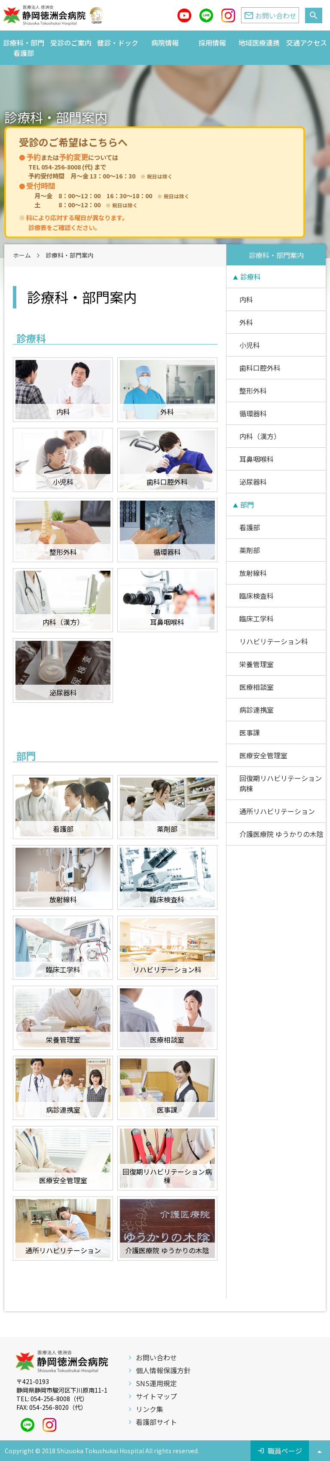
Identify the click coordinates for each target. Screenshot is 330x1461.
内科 (246, 299)
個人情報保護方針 (163, 1370)
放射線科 (253, 573)
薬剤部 (249, 550)
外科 (246, 322)
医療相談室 (256, 687)
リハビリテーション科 (273, 641)
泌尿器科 (253, 482)
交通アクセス (306, 42)
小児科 (249, 345)
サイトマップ (156, 1396)
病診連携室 (256, 709)
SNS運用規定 (156, 1383)
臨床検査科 (256, 596)
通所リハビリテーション (277, 811)
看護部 (249, 527)
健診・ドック (117, 42)
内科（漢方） (260, 436)
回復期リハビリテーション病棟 (280, 783)
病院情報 (165, 42)
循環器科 (253, 413)
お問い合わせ (156, 1357)
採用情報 (212, 42)
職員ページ (285, 1451)
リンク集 (149, 1409)
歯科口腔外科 (260, 368)
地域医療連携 (259, 42)
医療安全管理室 (263, 755)
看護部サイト (156, 1422)
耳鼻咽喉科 (256, 459)
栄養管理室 (256, 664)
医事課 (249, 732)
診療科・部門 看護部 (25, 47)
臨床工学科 (256, 618)
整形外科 (253, 390)
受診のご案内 (71, 42)
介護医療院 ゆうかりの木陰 (281, 834)
